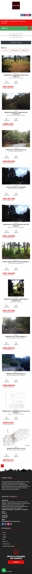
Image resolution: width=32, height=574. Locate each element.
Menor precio (14, 50)
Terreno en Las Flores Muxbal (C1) (16, 336)
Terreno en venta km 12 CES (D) (16, 448)
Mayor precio (24, 50)
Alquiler (4, 537)
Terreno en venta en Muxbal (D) (16, 373)
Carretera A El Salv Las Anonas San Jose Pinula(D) (16, 225)
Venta (4, 534)
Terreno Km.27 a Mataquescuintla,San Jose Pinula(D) (16, 411)
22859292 (6, 21)
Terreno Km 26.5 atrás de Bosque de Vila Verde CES (16, 75)
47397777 (14, 21)
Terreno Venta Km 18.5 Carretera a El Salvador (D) (16, 113)
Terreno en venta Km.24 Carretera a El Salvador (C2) (16, 299)
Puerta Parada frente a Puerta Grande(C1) (16, 261)
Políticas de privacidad (8, 546)
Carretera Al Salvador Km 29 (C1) (16, 149)
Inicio (4, 532)
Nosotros (5, 541)
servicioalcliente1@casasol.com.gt (11, 521)
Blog (4, 539)
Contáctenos (6, 544)
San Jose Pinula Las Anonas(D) (16, 187)
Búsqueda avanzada (16, 42)
